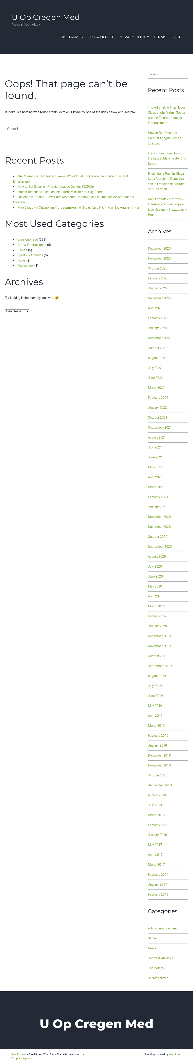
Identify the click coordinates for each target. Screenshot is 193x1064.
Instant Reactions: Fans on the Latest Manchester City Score (60, 192)
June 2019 (155, 696)
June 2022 (155, 378)
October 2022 (157, 348)
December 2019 (159, 636)
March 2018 (156, 815)
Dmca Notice (101, 37)
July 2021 (155, 447)
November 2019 (159, 646)
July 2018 (155, 805)
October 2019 (157, 656)
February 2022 (158, 398)
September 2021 (160, 427)
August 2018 (157, 795)
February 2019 (158, 735)
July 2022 (155, 368)
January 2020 (157, 626)
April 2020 (155, 596)
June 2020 (155, 576)
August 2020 (157, 556)
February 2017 (158, 874)
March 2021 (156, 487)
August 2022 (157, 358)
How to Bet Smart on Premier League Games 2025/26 (55, 187)
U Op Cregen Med (46, 17)
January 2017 (157, 884)
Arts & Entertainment (31, 245)
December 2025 (159, 248)
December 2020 (159, 517)
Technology (25, 265)
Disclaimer (71, 37)
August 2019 (157, 676)
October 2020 (157, 537)
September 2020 (160, 547)
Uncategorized (27, 239)
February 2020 (158, 616)
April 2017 (155, 855)
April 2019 (155, 716)
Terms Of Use (167, 37)
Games (22, 250)
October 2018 (157, 775)
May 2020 (155, 586)
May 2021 (155, 467)
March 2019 (156, 726)
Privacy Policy (134, 37)
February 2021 (158, 497)
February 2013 (158, 894)
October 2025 (157, 268)
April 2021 (155, 477)
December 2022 (159, 338)
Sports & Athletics (30, 255)
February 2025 (158, 278)
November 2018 (159, 765)
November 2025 (159, 258)
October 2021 (157, 417)
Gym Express (19, 1054)
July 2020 (155, 566)
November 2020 (159, 527)
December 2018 (159, 755)
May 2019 (155, 706)
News (21, 260)
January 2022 (157, 408)
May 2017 (155, 845)
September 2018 (160, 785)
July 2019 (155, 686)
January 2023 (157, 328)
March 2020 (156, 606)
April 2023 (155, 308)
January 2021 (157, 507)
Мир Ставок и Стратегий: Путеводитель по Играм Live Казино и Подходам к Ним (78, 207)
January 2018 (157, 835)
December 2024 (159, 298)
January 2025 (157, 288)
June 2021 (155, 457)
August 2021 (157, 437)
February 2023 (158, 318)
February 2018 (158, 825)
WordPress (175, 1054)
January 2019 (157, 745)
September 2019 (160, 666)
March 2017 (156, 865)
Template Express (21, 1058)
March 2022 (156, 388)
